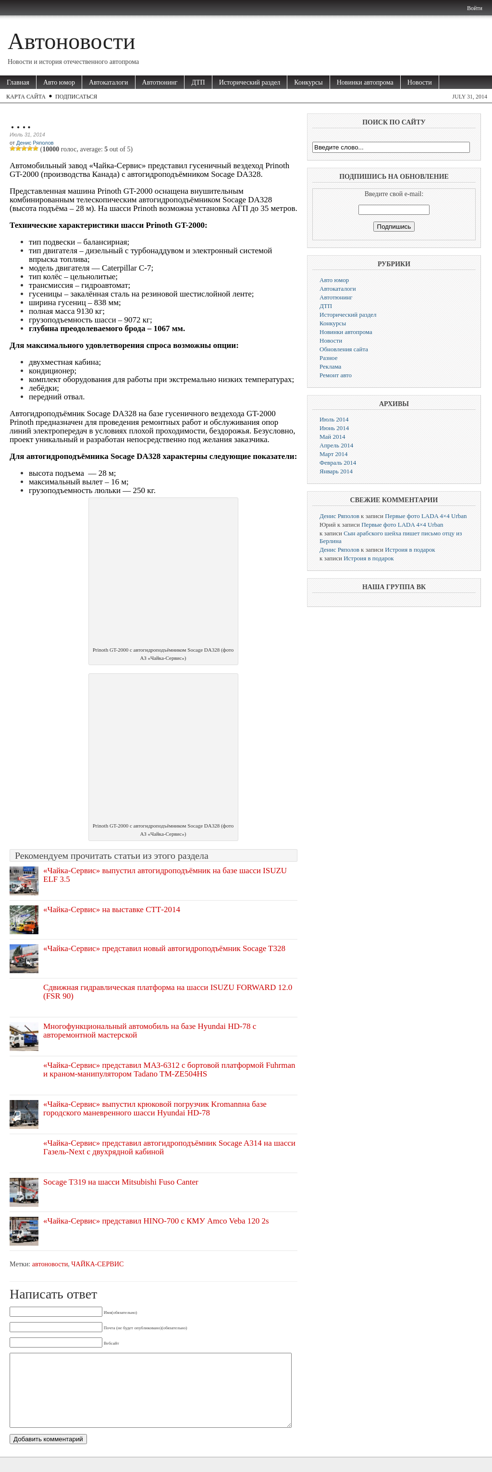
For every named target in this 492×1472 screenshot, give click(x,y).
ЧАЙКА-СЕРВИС (97, 1264)
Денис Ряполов (35, 143)
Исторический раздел (250, 82)
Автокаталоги (108, 82)
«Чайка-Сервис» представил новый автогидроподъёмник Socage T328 (164, 948)
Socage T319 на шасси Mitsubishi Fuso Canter (120, 1182)
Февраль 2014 (338, 462)
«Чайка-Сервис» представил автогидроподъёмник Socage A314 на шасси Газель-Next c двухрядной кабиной (169, 1147)
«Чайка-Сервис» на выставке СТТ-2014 (111, 909)
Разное (329, 357)
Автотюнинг (160, 82)
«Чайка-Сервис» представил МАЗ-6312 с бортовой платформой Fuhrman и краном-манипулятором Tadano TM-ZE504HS (169, 1069)
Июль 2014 (334, 419)
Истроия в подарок (410, 549)
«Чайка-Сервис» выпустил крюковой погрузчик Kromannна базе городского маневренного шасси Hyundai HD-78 (155, 1108)
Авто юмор (59, 82)
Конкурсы (308, 82)
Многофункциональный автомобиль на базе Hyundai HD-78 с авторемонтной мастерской (149, 1030)
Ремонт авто (336, 375)
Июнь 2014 (334, 428)
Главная (18, 82)
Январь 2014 (336, 471)
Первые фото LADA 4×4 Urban (426, 516)
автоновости (50, 1264)
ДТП (198, 82)
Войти (474, 8)
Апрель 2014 (336, 445)
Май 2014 (332, 436)
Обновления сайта (344, 349)
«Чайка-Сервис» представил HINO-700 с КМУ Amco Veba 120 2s (156, 1220)
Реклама (330, 366)
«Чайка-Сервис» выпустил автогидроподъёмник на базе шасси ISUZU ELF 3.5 (165, 875)
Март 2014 (334, 454)
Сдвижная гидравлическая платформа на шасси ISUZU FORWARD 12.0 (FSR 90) (167, 992)
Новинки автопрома (365, 82)
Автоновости (71, 41)
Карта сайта (26, 96)
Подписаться (76, 96)
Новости (419, 82)
